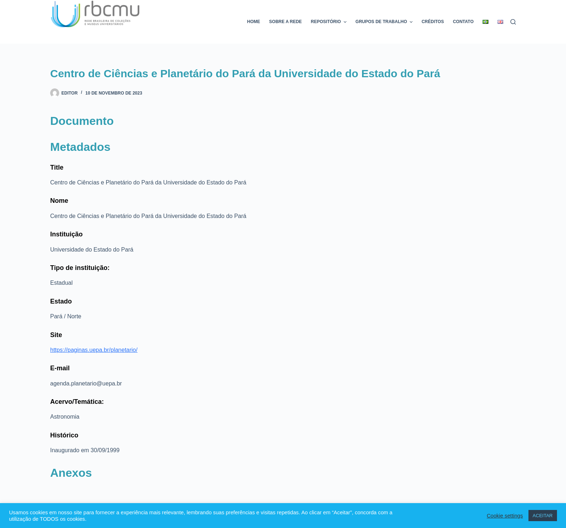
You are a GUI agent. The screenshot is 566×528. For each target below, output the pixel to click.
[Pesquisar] (513, 22)
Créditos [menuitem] (433, 21)
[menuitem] (485, 22)
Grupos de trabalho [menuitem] (385, 22)
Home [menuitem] (253, 21)
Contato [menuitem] (463, 21)
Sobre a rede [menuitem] (285, 21)
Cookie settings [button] (505, 516)
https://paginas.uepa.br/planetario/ (94, 350)
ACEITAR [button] (543, 515)
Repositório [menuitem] (329, 22)
